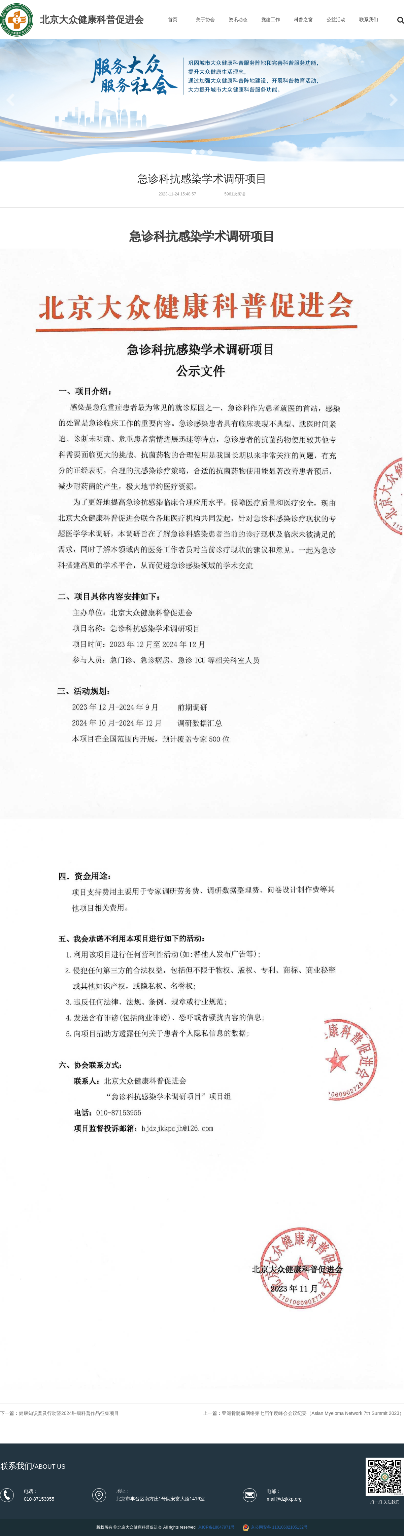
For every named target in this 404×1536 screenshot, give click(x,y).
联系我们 (368, 19)
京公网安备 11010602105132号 (279, 1527)
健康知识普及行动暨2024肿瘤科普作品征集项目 (69, 1413)
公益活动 (336, 19)
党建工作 (270, 19)
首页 (172, 19)
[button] (194, 152)
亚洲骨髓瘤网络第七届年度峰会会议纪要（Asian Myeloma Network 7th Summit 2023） (313, 1413)
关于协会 (205, 19)
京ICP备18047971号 (216, 1527)
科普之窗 (303, 19)
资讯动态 (238, 19)
